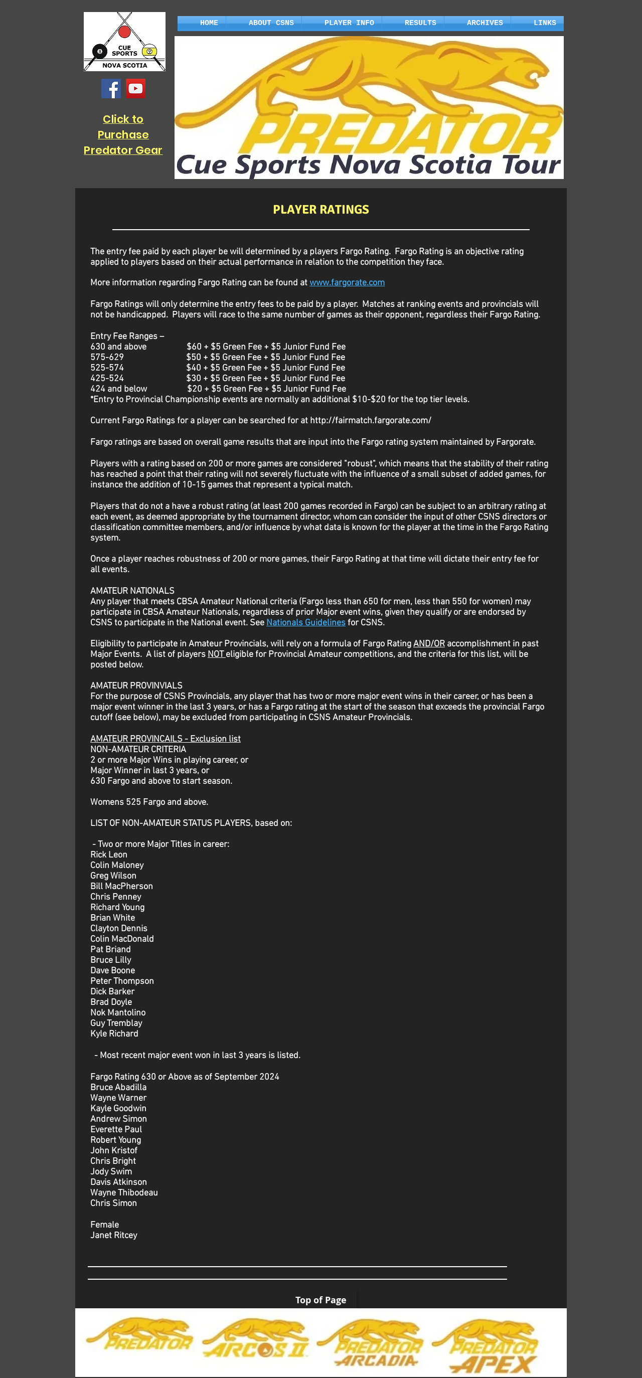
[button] (263, 23)
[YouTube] (135, 88)
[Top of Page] (321, 1299)
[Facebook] (111, 88)
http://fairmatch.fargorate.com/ (370, 421)
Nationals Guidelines (306, 623)
